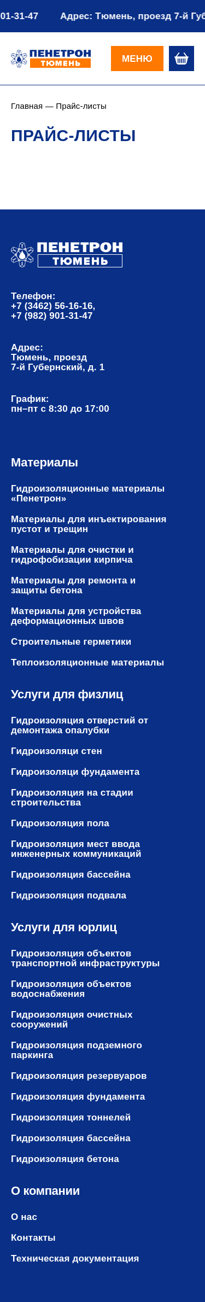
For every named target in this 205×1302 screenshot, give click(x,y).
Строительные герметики (71, 642)
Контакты (33, 1238)
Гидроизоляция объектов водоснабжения (71, 989)
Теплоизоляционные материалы (88, 663)
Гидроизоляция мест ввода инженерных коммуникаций (76, 849)
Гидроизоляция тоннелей (71, 1118)
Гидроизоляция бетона (65, 1159)
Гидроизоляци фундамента (75, 772)
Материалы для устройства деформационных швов (76, 616)
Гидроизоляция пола (60, 823)
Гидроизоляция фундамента (78, 1097)
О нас (24, 1217)
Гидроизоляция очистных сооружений (72, 1020)
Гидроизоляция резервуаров (79, 1076)
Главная (27, 105)
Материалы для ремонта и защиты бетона (73, 585)
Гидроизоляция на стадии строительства (72, 798)
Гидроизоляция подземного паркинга (76, 1050)
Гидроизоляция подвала (68, 896)
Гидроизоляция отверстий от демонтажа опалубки (79, 725)
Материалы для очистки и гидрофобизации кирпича (72, 555)
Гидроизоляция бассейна (71, 875)
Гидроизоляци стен (56, 751)
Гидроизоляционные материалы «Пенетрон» (88, 494)
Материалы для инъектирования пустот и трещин (89, 524)
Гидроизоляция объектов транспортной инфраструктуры (85, 958)
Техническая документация (75, 1259)
